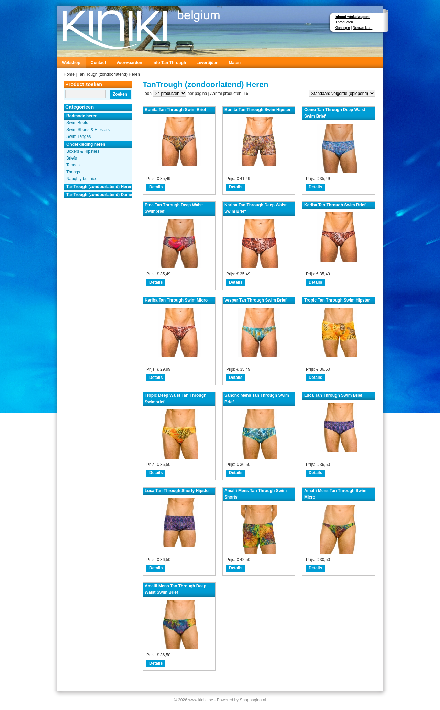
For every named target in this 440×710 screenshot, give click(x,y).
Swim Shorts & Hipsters (88, 129)
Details (156, 187)
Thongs (73, 172)
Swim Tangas (78, 136)
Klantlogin (342, 28)
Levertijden (207, 62)
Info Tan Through (169, 62)
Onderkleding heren (85, 144)
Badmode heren (82, 115)
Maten (235, 62)
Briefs (71, 158)
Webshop (71, 62)
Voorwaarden (129, 62)
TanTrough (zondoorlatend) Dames (99, 194)
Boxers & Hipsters (82, 151)
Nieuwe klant (362, 28)
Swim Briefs (77, 122)
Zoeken (120, 94)
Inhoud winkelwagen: (352, 17)
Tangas (73, 165)
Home (69, 74)
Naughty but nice (81, 178)
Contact (98, 62)
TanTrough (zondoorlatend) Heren (109, 74)
